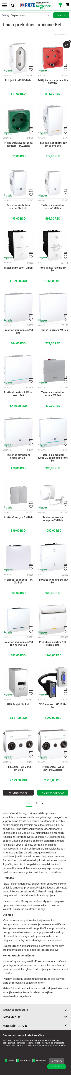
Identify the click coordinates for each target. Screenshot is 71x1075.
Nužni (11, 1060)
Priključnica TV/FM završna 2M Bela (53, 768)
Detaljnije (8, 1052)
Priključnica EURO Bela (18, 80)
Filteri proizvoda (53, 792)
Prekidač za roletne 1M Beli (52, 269)
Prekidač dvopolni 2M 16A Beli (53, 581)
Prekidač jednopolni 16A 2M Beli (18, 581)
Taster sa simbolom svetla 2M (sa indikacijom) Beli (52, 457)
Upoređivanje (18, 792)
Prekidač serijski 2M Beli (18, 517)
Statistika (25, 1060)
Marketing (41, 1060)
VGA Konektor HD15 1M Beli (52, 706)
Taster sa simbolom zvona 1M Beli (18, 207)
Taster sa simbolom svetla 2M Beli (18, 456)
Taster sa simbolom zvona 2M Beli (53, 394)
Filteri (61, 15)
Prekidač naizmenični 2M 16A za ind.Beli (18, 643)
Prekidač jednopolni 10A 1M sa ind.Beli (53, 144)
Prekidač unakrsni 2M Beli (53, 330)
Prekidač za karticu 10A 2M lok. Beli (53, 643)
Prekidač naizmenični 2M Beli (18, 331)
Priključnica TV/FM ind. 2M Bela (18, 768)
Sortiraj (5, 15)
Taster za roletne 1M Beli (18, 267)
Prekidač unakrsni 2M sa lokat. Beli (18, 394)
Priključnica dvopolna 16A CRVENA (53, 82)
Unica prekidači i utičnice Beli (7, 76)
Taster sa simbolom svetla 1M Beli (53, 207)
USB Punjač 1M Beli (18, 704)
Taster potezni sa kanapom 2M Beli (53, 519)
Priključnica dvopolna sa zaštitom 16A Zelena (18, 144)
